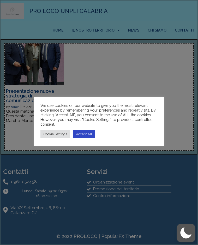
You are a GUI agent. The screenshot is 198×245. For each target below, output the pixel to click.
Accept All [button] (84, 134)
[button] (186, 233)
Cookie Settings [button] (55, 134)
